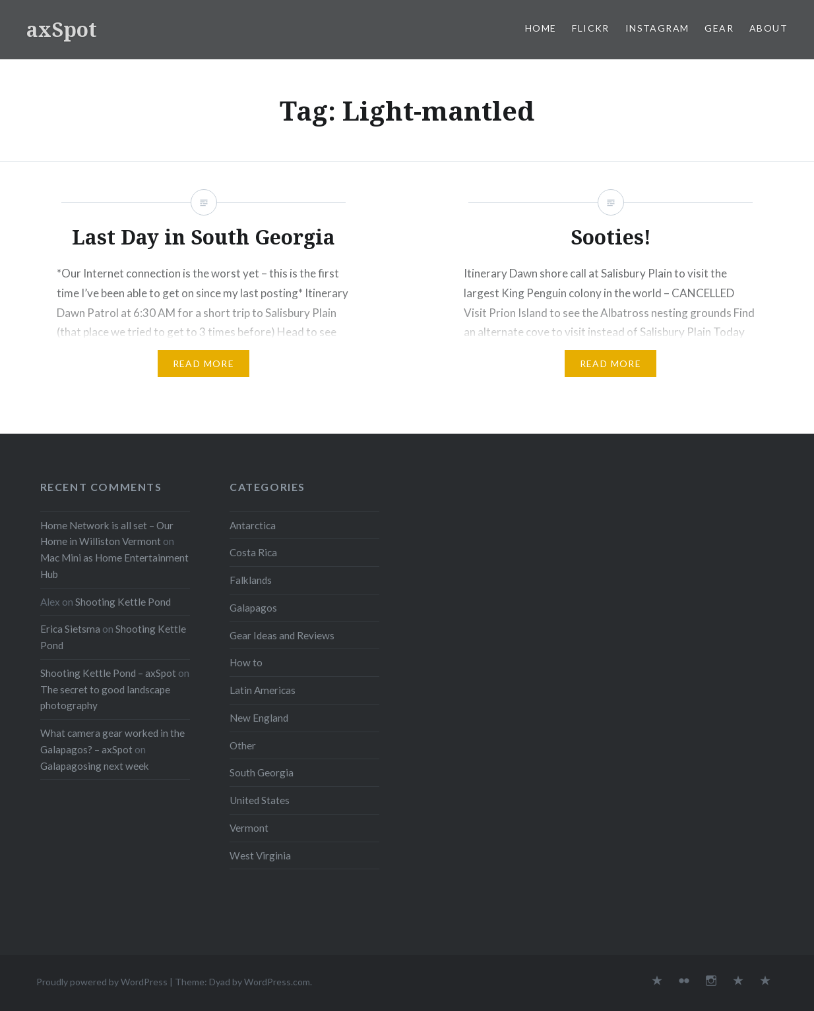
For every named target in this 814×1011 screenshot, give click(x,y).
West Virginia (260, 855)
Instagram (657, 28)
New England (259, 718)
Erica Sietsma (70, 629)
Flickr (590, 28)
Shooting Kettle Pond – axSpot (108, 673)
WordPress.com (277, 981)
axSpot (61, 29)
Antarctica (253, 525)
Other (243, 745)
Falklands (251, 580)
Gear (719, 28)
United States (260, 800)
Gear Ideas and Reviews (282, 635)
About (768, 28)
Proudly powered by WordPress (102, 981)
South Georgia (262, 772)
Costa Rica (253, 552)
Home (541, 28)
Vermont (249, 828)
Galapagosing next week (94, 766)
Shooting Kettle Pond (123, 602)
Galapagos (253, 608)
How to (246, 662)
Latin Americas (263, 690)
